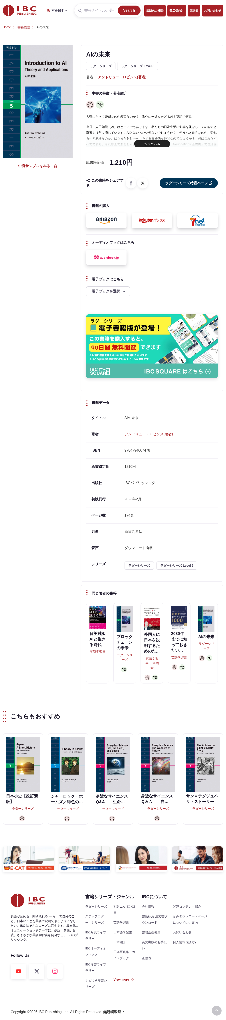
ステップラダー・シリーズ (94, 919)
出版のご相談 (155, 10)
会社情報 (148, 906)
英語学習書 (121, 922)
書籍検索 (24, 27)
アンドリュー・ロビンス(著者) (122, 77)
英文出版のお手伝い (154, 945)
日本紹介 (119, 942)
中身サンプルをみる (37, 166)
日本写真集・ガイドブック (124, 955)
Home (7, 27)
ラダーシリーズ (101, 66)
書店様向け (176, 10)
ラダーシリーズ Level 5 (137, 66)
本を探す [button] (55, 10)
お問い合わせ (212, 10)
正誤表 (194, 10)
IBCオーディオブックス (95, 951)
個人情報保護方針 (185, 942)
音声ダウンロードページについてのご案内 (190, 919)
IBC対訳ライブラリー (95, 935)
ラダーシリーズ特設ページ (188, 183)
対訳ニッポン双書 (124, 910)
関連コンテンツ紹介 (187, 906)
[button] (106, 220)
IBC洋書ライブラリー (95, 967)
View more (123, 979)
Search (129, 10)
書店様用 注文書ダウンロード (155, 919)
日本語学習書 (122, 932)
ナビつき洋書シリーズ (96, 983)
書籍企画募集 (151, 932)
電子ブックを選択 (106, 291)
